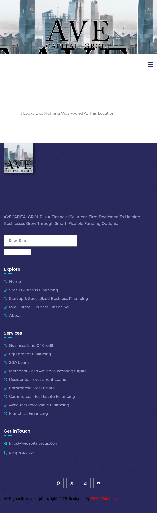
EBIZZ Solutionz (104, 498)
